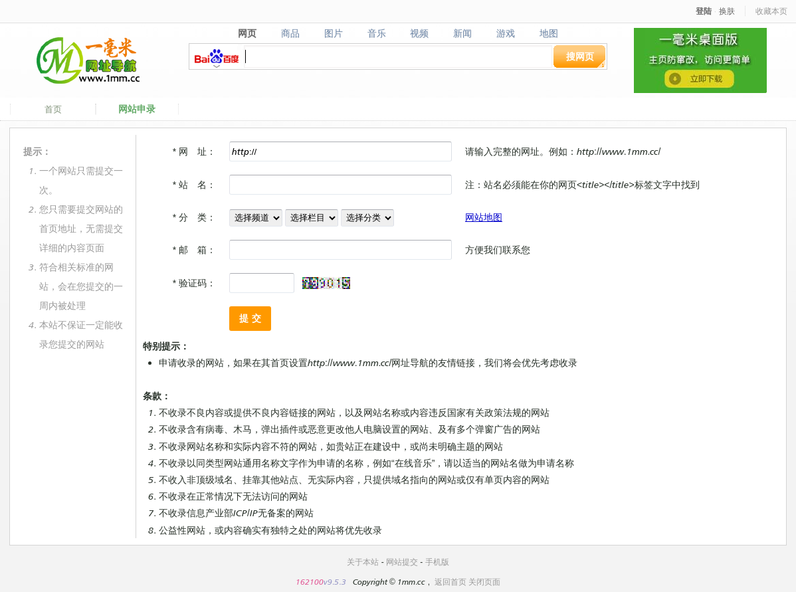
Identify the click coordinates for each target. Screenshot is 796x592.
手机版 (437, 562)
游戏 (506, 33)
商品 (290, 33)
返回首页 (450, 582)
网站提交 (402, 562)
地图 (549, 33)
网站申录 (136, 109)
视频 (419, 33)
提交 (251, 318)
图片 (333, 33)
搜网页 (580, 56)
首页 (53, 109)
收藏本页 (771, 11)
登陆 (704, 11)
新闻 (463, 33)
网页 (247, 33)
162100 (310, 582)
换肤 (727, 11)
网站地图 (483, 217)
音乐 (376, 33)
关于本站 (363, 562)
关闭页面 (484, 582)
